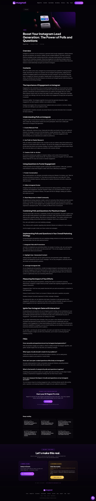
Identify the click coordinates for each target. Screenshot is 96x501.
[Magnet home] (19, 3)
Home (27, 493)
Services (63, 2)
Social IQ (45, 2)
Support (61, 493)
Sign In (71, 2)
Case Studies (51, 2)
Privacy (45, 495)
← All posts (26, 9)
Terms (42, 495)
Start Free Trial (79, 2)
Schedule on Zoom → (27, 474)
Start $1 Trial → (48, 401)
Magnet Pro (39, 2)
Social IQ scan (45, 404)
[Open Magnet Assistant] (93, 498)
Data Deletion (53, 495)
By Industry (57, 2)
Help (65, 493)
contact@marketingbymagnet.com (53, 482)
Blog (68, 2)
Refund (48, 495)
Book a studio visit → (57, 477)
